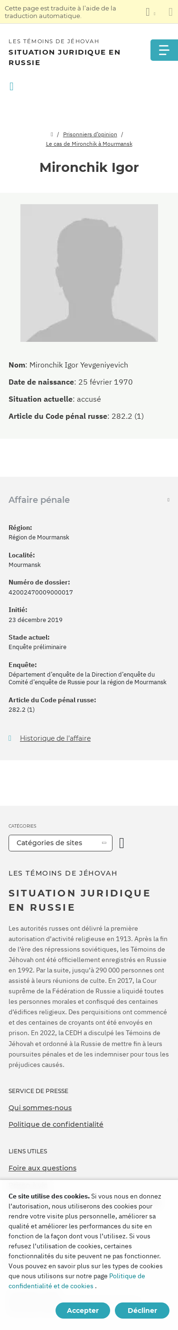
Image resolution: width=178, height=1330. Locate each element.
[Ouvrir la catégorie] (121, 843)
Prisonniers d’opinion (90, 134)
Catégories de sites (49, 843)
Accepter (83, 1310)
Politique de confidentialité (56, 1124)
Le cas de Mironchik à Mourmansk (89, 143)
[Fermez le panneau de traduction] (171, 12)
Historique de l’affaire (55, 739)
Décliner (142, 1310)
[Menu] (164, 50)
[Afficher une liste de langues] (150, 12)
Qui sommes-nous (40, 1108)
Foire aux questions (42, 1168)
